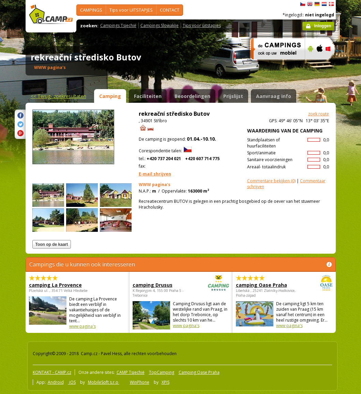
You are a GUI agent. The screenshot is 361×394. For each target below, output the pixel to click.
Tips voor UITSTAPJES (131, 10)
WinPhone (139, 382)
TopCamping (161, 372)
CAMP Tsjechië (131, 372)
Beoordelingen (192, 96)
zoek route (318, 114)
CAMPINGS (91, 10)
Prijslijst (233, 96)
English (310, 4)
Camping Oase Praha (199, 372)
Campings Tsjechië (118, 25)
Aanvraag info (273, 96)
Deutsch (317, 4)
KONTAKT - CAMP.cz (52, 372)
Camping (110, 96)
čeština (302, 4)
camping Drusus (162, 285)
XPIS (165, 382)
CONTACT (169, 10)
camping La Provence (55, 285)
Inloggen (322, 26)
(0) (271, 181)
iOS (72, 382)
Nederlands (324, 4)
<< (58, 96)
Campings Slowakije (159, 25)
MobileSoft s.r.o (103, 382)
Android (56, 382)
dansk (331, 4)
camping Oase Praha (265, 285)
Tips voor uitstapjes (202, 25)
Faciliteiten (148, 96)
